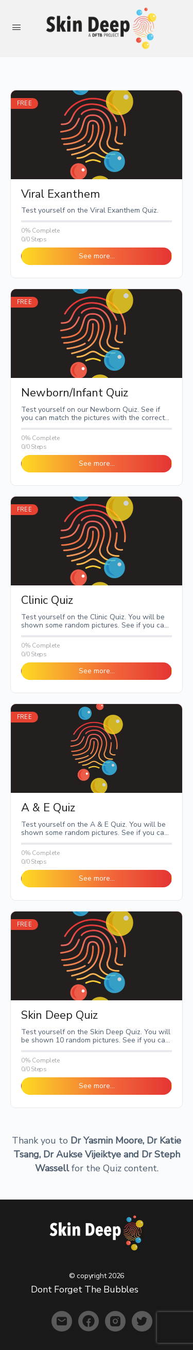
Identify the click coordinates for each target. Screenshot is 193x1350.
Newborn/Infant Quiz (74, 393)
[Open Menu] (16, 27)
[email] (61, 1321)
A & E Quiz (48, 808)
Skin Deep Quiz (59, 1015)
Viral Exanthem (60, 194)
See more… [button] (97, 256)
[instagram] (115, 1321)
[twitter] (142, 1321)
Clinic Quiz (47, 600)
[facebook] (88, 1321)
